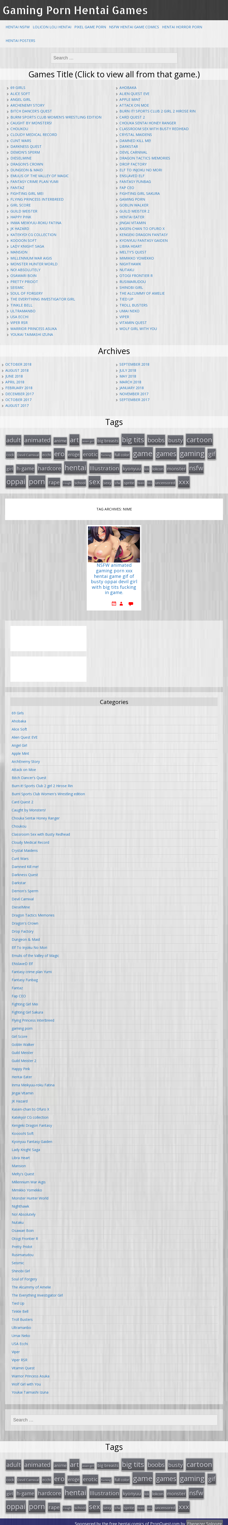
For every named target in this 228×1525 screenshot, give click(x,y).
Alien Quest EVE (134, 93)
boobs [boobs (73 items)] (156, 439)
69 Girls (17, 87)
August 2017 (17, 405)
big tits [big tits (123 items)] (133, 439)
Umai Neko (129, 311)
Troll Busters (133, 305)
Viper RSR (19, 322)
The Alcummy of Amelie (142, 293)
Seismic (17, 287)
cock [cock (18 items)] (10, 453)
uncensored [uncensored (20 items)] (165, 480)
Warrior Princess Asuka (33, 328)
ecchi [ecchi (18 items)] (46, 453)
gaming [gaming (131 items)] (192, 452)
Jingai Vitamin (132, 222)
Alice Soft (20, 93)
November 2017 (133, 393)
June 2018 (14, 376)
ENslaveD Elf (132, 175)
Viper (124, 316)
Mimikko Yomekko (136, 258)
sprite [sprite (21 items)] (129, 480)
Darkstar (128, 146)
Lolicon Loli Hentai (52, 27)
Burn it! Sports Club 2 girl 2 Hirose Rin (157, 111)
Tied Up (126, 299)
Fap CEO (126, 187)
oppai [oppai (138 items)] (15, 479)
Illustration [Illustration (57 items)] (104, 467)
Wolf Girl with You (138, 328)
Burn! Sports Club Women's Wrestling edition (55, 117)
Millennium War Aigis (31, 258)
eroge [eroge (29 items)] (73, 453)
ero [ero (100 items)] (59, 452)
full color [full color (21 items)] (122, 453)
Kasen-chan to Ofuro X (142, 228)
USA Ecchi (19, 316)
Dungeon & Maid (26, 170)
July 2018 (127, 370)
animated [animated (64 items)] (37, 440)
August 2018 (17, 370)
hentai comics (131, 1519)
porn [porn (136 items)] (37, 479)
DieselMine (20, 158)
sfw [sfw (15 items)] (117, 481)
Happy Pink (20, 217)
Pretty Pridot (24, 281)
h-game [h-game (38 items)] (25, 466)
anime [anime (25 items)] (60, 440)
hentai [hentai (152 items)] (75, 466)
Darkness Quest (26, 146)
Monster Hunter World (34, 264)
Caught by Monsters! (31, 123)
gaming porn (132, 199)
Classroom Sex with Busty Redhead (154, 128)
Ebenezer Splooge (204, 1519)
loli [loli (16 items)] (147, 467)
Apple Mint (130, 99)
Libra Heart (130, 246)
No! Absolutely (25, 269)
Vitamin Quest (133, 322)
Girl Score (20, 205)
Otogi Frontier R (136, 275)
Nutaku (126, 269)
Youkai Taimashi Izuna (31, 334)
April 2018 (14, 382)
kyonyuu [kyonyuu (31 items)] (132, 467)
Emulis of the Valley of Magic (39, 175)
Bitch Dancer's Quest (31, 111)
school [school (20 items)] (80, 480)
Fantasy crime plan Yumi (34, 181)
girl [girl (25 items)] (9, 467)
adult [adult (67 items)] (13, 440)
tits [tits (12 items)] (150, 481)
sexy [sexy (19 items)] (107, 481)
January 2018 (131, 387)
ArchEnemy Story (27, 105)
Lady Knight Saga (27, 246)
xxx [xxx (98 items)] (184, 479)
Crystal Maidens (135, 134)
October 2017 (18, 399)
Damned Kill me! (135, 140)
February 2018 (18, 387)
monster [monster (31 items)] (176, 467)
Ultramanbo (23, 311)
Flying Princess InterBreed (37, 199)
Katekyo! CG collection (33, 234)
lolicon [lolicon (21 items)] (157, 467)
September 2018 (134, 364)
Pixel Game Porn (90, 27)
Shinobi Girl (131, 287)
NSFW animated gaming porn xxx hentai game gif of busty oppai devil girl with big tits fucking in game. (114, 576)
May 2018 (127, 376)
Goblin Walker (133, 205)
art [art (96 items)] (74, 439)
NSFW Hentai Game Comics (134, 27)
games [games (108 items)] (166, 452)
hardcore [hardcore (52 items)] (49, 466)
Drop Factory (133, 164)
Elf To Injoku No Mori (140, 170)
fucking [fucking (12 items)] (106, 454)
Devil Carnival (133, 152)
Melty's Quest (133, 252)
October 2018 (18, 364)
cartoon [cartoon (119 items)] (199, 439)
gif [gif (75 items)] (211, 453)
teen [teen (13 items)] (141, 481)
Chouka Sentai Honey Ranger (147, 123)
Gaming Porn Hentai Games (75, 10)
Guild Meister (23, 211)
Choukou (19, 128)
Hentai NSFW (18, 27)
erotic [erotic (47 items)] (90, 453)
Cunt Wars (20, 140)
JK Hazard (19, 228)
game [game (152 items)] (142, 452)
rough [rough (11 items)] (67, 481)
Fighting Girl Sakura (139, 193)
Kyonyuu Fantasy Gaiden (143, 240)
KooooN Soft (23, 240)
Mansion (18, 252)
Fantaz (17, 187)
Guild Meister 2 (134, 211)
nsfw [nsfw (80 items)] (196, 466)
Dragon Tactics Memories (144, 158)
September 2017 (134, 399)
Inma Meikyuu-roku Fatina (35, 222)
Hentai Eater (131, 217)
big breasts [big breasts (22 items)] (107, 440)
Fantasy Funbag (135, 181)
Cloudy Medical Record (33, 134)
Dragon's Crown (26, 164)
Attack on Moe (134, 105)
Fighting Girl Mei (26, 193)
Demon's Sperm (25, 152)
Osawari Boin (23, 275)
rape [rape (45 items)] (54, 480)
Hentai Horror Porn (182, 27)
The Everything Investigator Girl (42, 299)
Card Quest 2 (132, 117)
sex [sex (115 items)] (94, 479)
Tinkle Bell (21, 305)
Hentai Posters (20, 40)
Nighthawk (130, 264)
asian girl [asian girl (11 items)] (88, 441)
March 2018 (130, 382)
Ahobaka (127, 87)
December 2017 (19, 393)
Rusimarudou (132, 281)
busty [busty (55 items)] (175, 439)
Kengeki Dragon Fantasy (143, 234)
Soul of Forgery (26, 293)
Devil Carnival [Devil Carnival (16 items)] (28, 454)
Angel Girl (20, 99)
